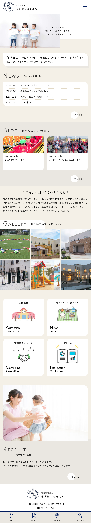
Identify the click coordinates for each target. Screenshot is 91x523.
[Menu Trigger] (85, 6)
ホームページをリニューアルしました (38, 85)
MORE (78, 115)
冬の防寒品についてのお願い (34, 91)
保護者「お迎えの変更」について (36, 96)
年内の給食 (25, 102)
